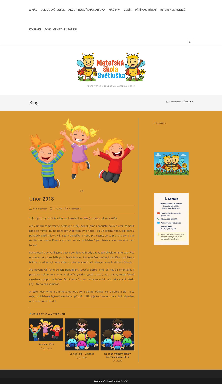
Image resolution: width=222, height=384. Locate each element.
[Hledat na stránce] (190, 42)
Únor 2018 (188, 101)
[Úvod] (167, 101)
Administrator (40, 208)
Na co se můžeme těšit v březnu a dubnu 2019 (117, 355)
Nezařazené (75, 208)
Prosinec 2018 (46, 344)
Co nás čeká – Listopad (82, 353)
